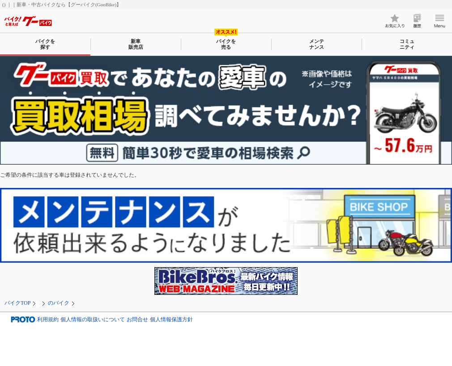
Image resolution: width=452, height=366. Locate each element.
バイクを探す (45, 44)
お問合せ (137, 319)
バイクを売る (226, 44)
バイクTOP (17, 303)
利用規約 (48, 319)
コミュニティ (407, 44)
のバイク (58, 303)
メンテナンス (316, 44)
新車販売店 (135, 44)
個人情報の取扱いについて (92, 319)
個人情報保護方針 (171, 319)
